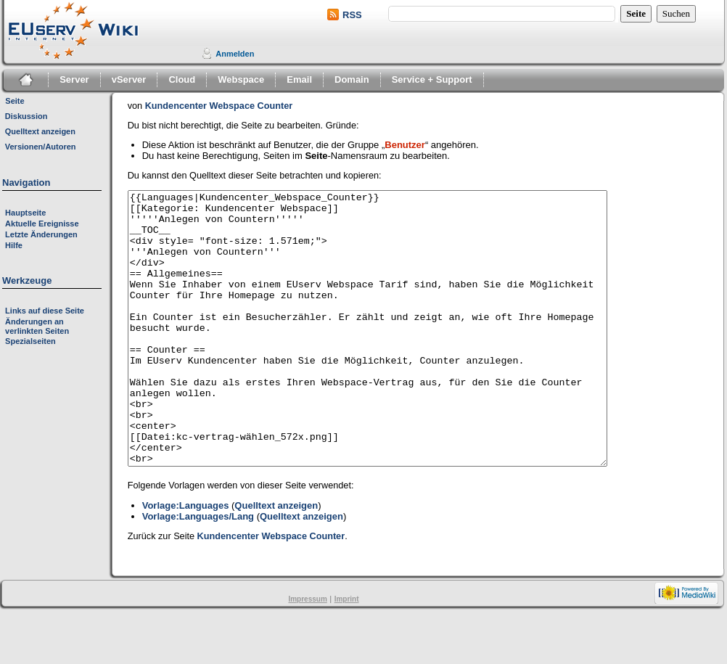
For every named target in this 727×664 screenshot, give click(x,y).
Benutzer (405, 144)
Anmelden (234, 53)
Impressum (307, 653)
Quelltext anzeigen (276, 559)
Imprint (346, 653)
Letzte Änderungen (41, 234)
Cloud (181, 79)
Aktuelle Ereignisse (42, 223)
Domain (351, 79)
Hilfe (13, 245)
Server (74, 79)
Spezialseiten (30, 341)
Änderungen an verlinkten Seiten (37, 326)
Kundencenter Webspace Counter (219, 106)
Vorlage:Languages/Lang (198, 570)
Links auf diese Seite (44, 310)
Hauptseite (25, 212)
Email (299, 79)
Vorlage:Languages (185, 559)
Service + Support (432, 79)
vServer (129, 79)
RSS (352, 14)
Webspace (241, 79)
